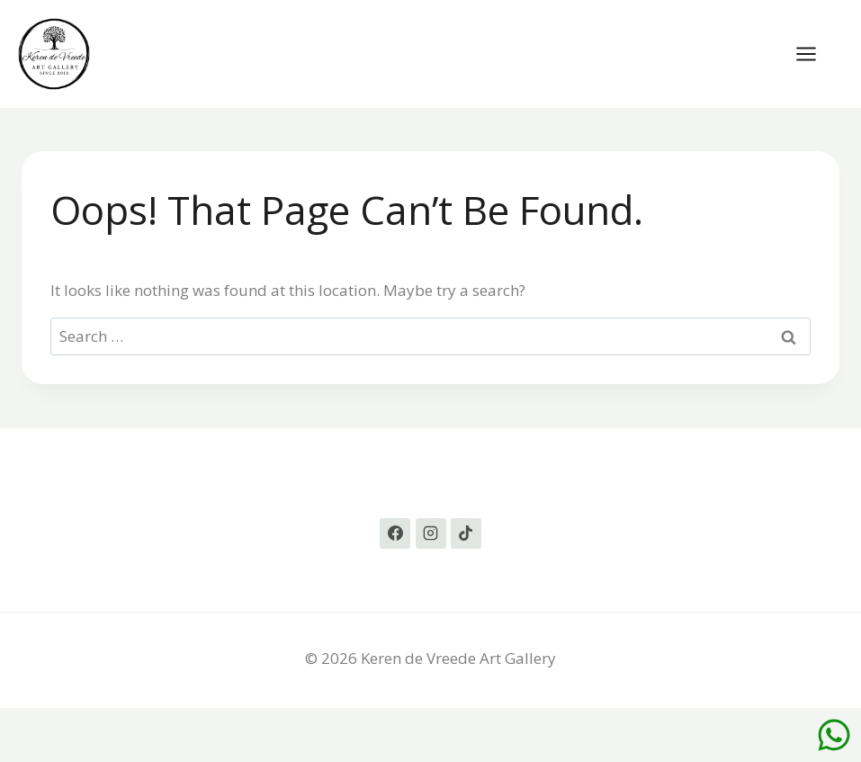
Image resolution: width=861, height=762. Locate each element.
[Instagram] (431, 533)
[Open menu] (815, 53)
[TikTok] (466, 533)
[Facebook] (395, 533)
